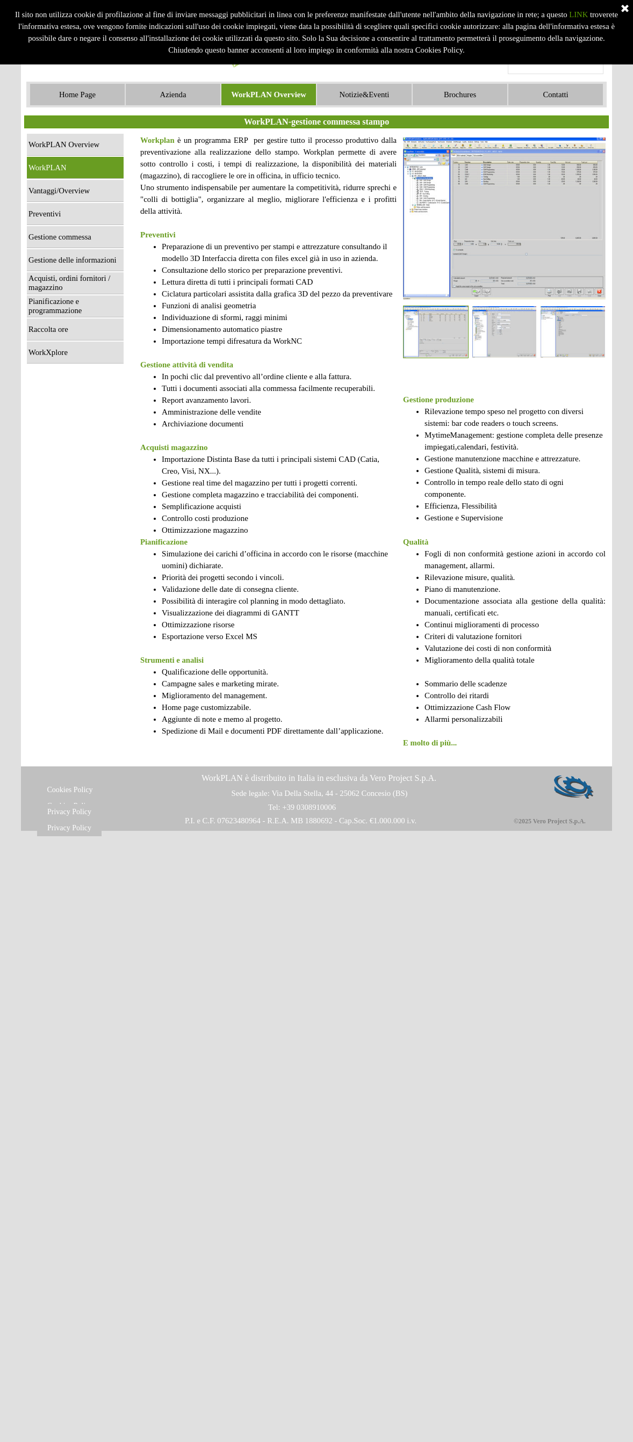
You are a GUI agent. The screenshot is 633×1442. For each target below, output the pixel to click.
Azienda (173, 94)
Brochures (460, 94)
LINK (578, 14)
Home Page (77, 94)
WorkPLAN (47, 167)
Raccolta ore (48, 329)
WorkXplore (48, 352)
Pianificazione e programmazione (55, 306)
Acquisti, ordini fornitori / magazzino (69, 283)
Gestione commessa (59, 237)
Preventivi (44, 213)
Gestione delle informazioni (72, 260)
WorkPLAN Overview (268, 94)
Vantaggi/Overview (59, 190)
